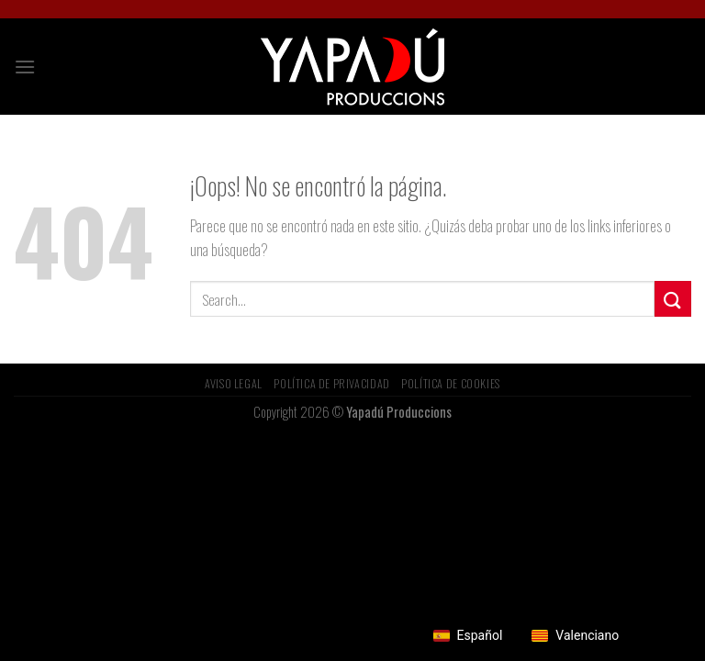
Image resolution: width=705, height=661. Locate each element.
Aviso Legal (234, 383)
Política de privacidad (331, 383)
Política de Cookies (450, 383)
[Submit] (673, 299)
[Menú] (25, 66)
